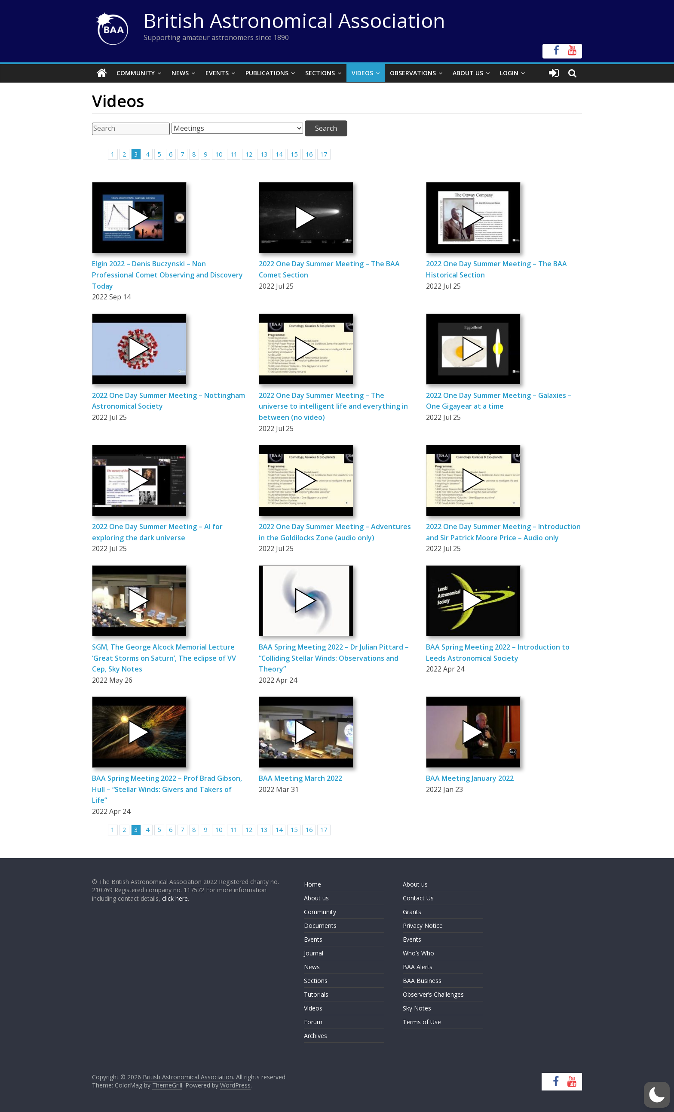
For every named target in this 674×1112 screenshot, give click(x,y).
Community (135, 73)
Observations (413, 73)
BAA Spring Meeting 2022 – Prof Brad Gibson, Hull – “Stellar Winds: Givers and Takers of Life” (167, 789)
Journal (313, 953)
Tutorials (316, 994)
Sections (320, 73)
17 (323, 154)
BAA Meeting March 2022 (300, 778)
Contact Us (418, 898)
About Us (468, 73)
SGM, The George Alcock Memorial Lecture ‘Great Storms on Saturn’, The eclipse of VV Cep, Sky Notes (164, 658)
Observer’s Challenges (433, 994)
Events (217, 73)
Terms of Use (422, 1022)
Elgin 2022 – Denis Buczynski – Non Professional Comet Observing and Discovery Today (167, 274)
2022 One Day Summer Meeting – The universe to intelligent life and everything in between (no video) (333, 406)
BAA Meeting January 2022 (470, 778)
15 (294, 154)
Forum (313, 1022)
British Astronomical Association (294, 20)
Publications (266, 73)
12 (248, 154)
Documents (320, 925)
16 (309, 154)
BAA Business (422, 980)
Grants (412, 912)
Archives (315, 1036)
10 (218, 154)
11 (233, 154)
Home (312, 884)
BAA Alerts (417, 967)
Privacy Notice (423, 925)
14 (279, 154)
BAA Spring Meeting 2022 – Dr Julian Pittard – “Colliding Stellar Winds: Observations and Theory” (334, 658)
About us (316, 898)
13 (263, 154)
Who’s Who (418, 953)
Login (509, 73)
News (180, 73)
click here (175, 898)
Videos (362, 73)
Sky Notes (417, 1008)
